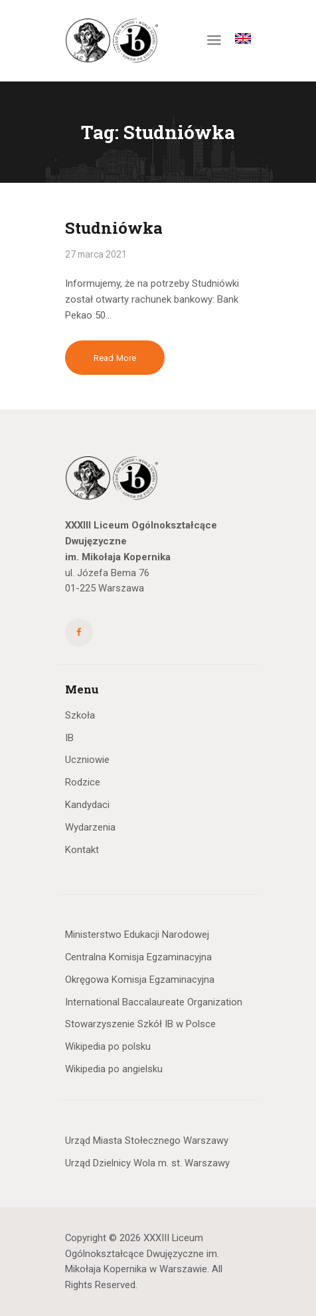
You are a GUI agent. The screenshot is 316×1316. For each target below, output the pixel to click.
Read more (115, 358)
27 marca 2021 (96, 254)
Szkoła (80, 715)
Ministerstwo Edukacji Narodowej (137, 934)
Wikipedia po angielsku (114, 1069)
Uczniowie (87, 760)
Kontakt (82, 850)
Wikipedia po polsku (108, 1046)
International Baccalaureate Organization (153, 1002)
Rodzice (82, 782)
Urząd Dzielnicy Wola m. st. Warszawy (147, 1163)
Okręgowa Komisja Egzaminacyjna (139, 980)
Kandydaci (87, 805)
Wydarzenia (90, 827)
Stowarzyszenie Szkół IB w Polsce (140, 1024)
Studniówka (114, 227)
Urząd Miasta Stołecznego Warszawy (146, 1140)
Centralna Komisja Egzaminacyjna (138, 957)
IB (69, 738)
